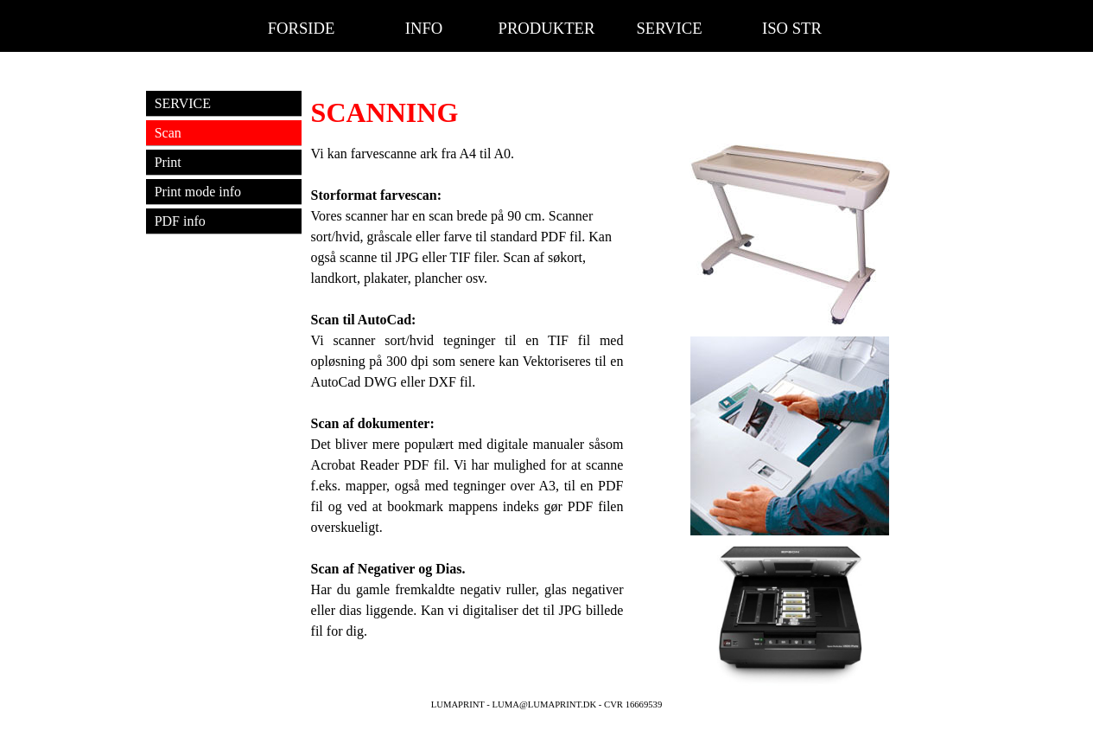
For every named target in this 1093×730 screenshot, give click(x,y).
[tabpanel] (629, 112)
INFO (424, 28)
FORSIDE (301, 28)
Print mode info (198, 191)
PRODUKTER (547, 28)
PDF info (180, 221)
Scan (168, 132)
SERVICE (669, 28)
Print (168, 162)
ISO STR (792, 28)
